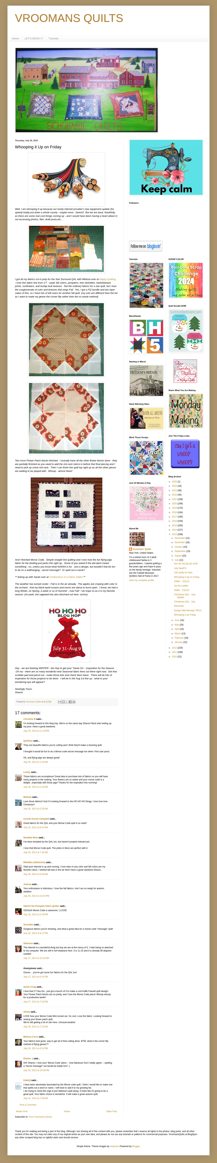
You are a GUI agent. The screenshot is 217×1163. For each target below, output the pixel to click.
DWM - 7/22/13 (181, 581)
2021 (175, 499)
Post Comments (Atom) (40, 1117)
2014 (175, 530)
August (178, 555)
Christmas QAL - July (184, 601)
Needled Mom (30, 837)
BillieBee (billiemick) (34, 862)
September (180, 551)
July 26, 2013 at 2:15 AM (35, 787)
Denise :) (28, 1058)
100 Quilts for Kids (183, 572)
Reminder (179, 606)
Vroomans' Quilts (142, 549)
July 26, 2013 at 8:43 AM (35, 874)
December (180, 538)
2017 (175, 516)
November (180, 542)
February (179, 638)
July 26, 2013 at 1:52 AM (35, 762)
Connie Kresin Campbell (36, 819)
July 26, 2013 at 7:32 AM (35, 852)
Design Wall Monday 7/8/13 (187, 610)
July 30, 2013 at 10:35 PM (36, 1070)
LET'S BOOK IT (34, 38)
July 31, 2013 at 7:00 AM (35, 1098)
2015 (175, 525)
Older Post (111, 1111)
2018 (175, 512)
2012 (175, 647)
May (177, 624)
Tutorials (54, 38)
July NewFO (180, 568)
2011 (175, 652)
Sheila (26, 1012)
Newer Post (21, 1111)
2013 (175, 534)
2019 (175, 508)
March (178, 633)
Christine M (29, 719)
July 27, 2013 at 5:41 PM (35, 976)
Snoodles (28, 924)
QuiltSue (28, 741)
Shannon (28, 943)
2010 (175, 656)
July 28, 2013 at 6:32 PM (35, 1048)
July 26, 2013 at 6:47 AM (35, 827)
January (179, 642)
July (177, 560)
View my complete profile (141, 580)
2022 (175, 494)
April (177, 629)
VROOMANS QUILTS (69, 18)
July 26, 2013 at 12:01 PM (36, 896)
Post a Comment (28, 1105)
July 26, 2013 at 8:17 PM (35, 933)
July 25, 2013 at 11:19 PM (36, 731)
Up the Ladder (181, 585)
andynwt (114, 1146)
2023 (175, 490)
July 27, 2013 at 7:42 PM (35, 1001)
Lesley (26, 772)
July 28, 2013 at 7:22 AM (35, 1026)
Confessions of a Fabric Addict (65, 577)
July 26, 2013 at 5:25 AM (35, 808)
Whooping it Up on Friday (186, 577)
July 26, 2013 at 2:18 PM (35, 914)
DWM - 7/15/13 (181, 590)
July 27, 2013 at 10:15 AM (36, 958)
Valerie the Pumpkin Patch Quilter (41, 906)
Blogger (136, 1146)
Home (15, 38)
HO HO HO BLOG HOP (186, 563)
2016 (175, 521)
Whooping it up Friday (185, 614)
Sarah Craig (29, 987)
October (179, 547)
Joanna (27, 884)
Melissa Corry (30, 1036)
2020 (175, 503)
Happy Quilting (107, 279)
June (177, 620)
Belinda (27, 797)
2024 (175, 486)
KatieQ (27, 1080)
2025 (175, 481)
